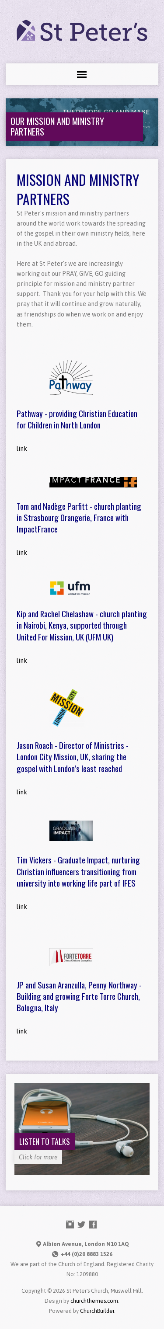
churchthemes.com (94, 1301)
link (22, 448)
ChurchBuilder (97, 1311)
